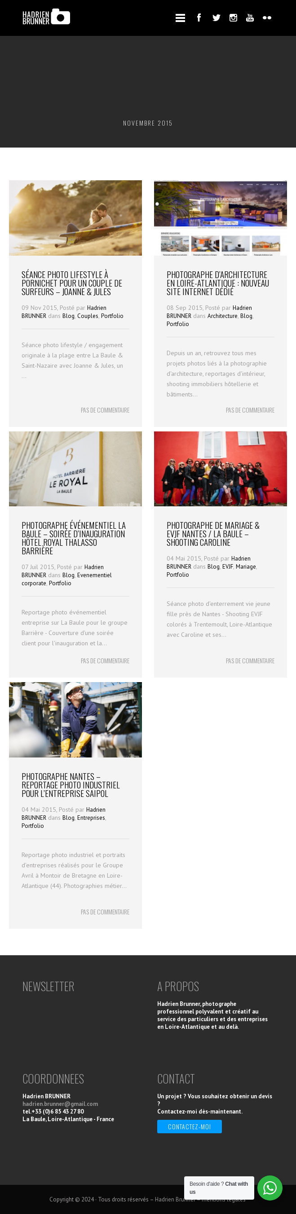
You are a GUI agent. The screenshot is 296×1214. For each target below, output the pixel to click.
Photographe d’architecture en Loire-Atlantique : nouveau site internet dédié (218, 282)
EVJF (227, 566)
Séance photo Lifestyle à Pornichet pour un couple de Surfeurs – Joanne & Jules (72, 282)
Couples (87, 316)
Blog (68, 316)
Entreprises (91, 818)
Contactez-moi (189, 1126)
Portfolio (112, 316)
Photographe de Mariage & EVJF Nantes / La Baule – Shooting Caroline (213, 533)
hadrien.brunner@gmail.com (60, 1104)
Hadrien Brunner (175, 1199)
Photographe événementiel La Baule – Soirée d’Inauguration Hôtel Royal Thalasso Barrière (74, 537)
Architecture (223, 316)
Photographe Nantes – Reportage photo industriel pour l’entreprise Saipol (71, 784)
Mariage (246, 566)
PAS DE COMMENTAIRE (105, 409)
